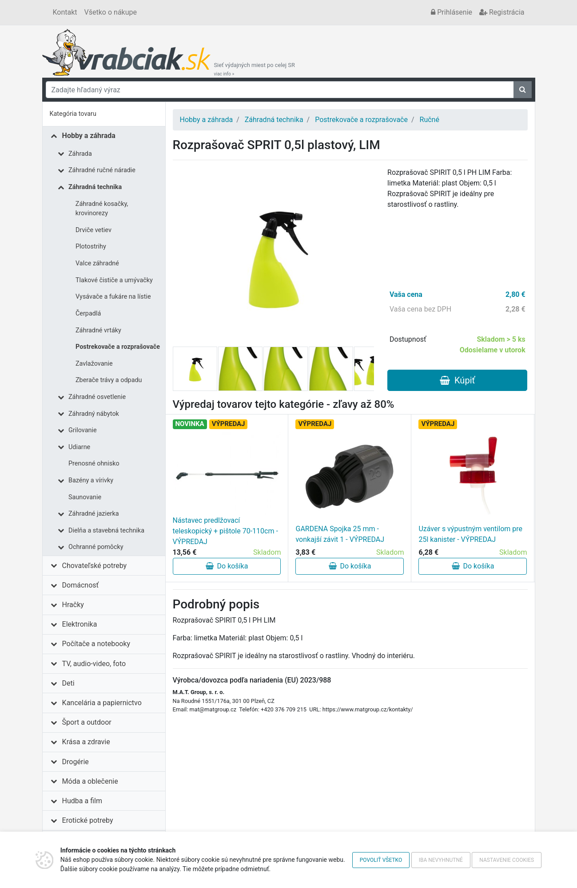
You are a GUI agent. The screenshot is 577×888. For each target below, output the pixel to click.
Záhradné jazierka (93, 513)
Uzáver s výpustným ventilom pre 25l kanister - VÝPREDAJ (470, 534)
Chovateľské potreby (94, 565)
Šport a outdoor (86, 722)
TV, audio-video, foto (94, 663)
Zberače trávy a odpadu (109, 380)
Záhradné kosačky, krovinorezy (102, 208)
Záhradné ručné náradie (101, 170)
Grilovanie (82, 430)
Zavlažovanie (94, 363)
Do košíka (227, 566)
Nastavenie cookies (506, 860)
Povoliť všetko (381, 860)
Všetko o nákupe (110, 12)
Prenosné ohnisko (93, 463)
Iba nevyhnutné (441, 860)
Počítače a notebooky (96, 643)
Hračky (73, 604)
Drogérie (75, 762)
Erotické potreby (87, 820)
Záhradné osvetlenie (97, 397)
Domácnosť (80, 585)
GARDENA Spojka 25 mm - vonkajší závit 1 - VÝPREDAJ (339, 534)
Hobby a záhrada (88, 135)
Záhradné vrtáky (98, 330)
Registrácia (501, 12)
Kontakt (65, 12)
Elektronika (79, 624)
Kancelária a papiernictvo (102, 703)
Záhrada (80, 154)
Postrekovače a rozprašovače (118, 347)
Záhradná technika (95, 187)
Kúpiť (457, 380)
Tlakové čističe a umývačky (114, 280)
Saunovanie (84, 497)
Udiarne (79, 447)
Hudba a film (82, 801)
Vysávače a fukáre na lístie (113, 296)
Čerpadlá (88, 313)
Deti (68, 683)
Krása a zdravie (86, 742)
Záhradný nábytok (93, 414)
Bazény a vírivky (90, 480)
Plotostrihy (91, 246)
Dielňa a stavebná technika (106, 530)
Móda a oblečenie (90, 781)
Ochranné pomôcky (95, 547)
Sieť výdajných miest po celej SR (254, 69)
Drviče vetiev (93, 230)
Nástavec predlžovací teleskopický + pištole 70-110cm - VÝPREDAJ (225, 531)
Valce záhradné (97, 263)
